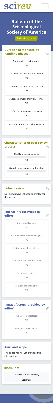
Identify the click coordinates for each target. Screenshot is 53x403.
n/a (26, 156)
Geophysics (26, 380)
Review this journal (26, 38)
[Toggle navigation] (45, 6)
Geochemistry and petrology (26, 374)
